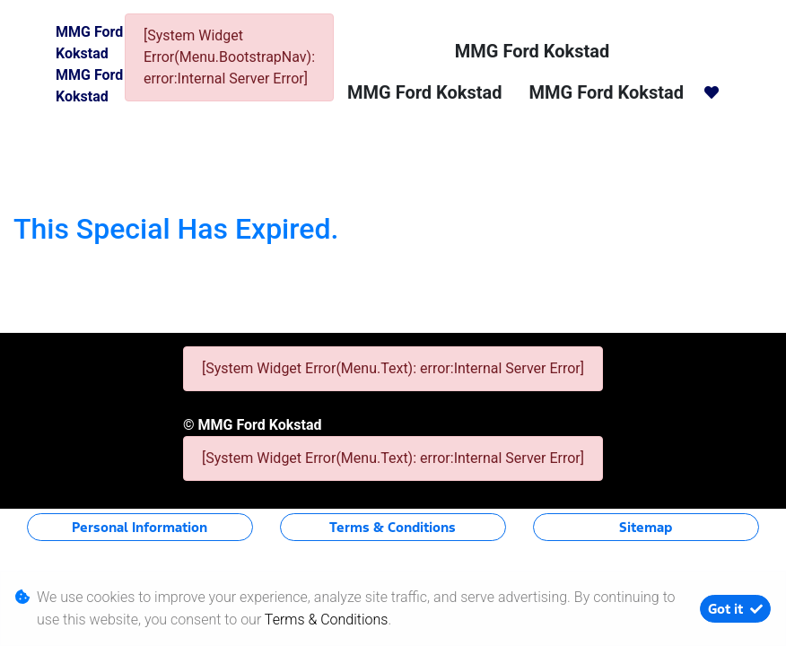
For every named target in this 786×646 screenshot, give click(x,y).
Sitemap (645, 527)
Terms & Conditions (392, 527)
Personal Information (139, 527)
